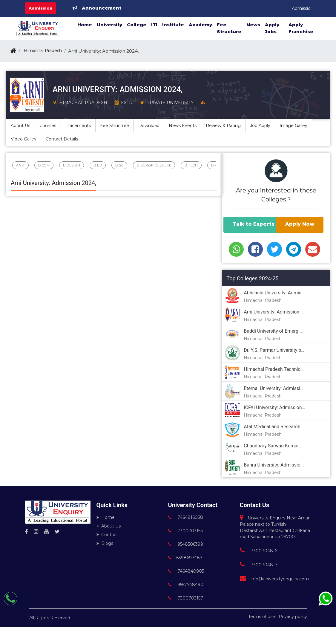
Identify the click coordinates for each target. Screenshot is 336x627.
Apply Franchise (301, 28)
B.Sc (119, 165)
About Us (108, 526)
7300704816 (258, 550)
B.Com (44, 165)
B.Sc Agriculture (154, 165)
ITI (154, 24)
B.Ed (97, 165)
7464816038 (185, 517)
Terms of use (261, 616)
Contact (107, 534)
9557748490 (185, 584)
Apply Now (299, 224)
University (109, 24)
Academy (200, 24)
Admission (40, 8)
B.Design (71, 165)
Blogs (104, 543)
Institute (173, 24)
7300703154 (185, 530)
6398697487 (185, 557)
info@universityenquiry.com (274, 579)
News (253, 24)
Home (84, 24)
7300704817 (258, 565)
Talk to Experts (253, 224)
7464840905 (186, 571)
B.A (214, 165)
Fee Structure (229, 28)
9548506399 (185, 544)
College (136, 24)
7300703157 (185, 598)
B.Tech (191, 165)
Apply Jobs (272, 28)
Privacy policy (293, 616)
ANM (20, 165)
